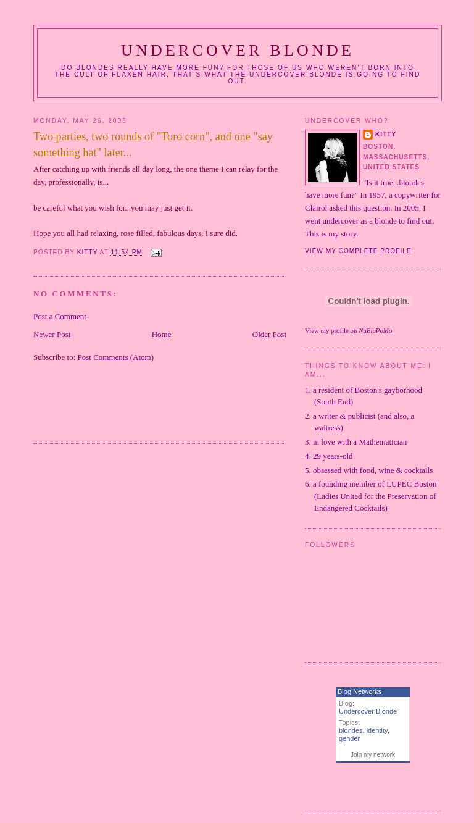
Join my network (373, 754)
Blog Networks (359, 691)
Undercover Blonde (237, 50)
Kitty (385, 134)
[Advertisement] (177, 410)
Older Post (269, 334)
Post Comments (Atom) (116, 357)
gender (349, 738)
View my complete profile (358, 251)
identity (377, 730)
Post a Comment (59, 316)
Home (162, 334)
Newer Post (51, 334)
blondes (351, 730)
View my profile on (348, 330)
